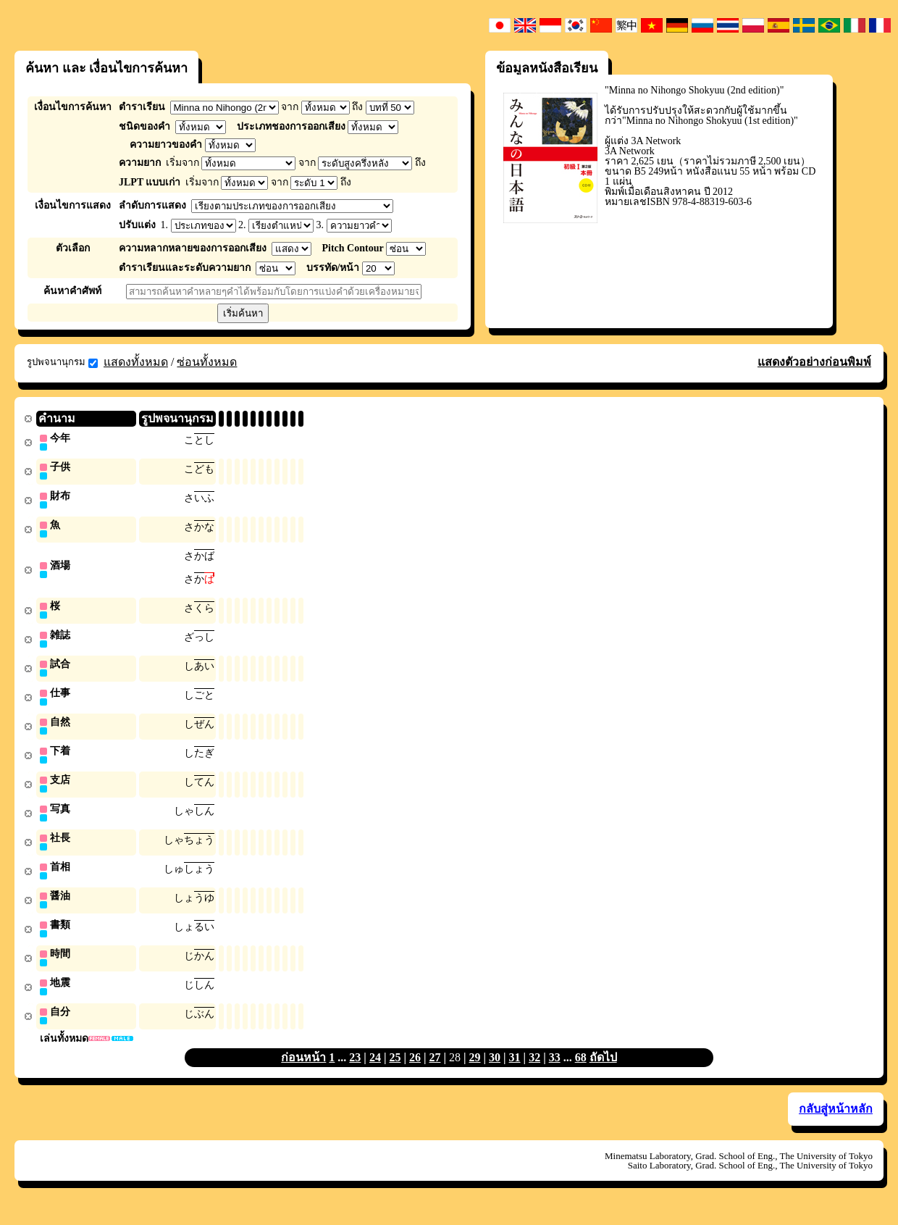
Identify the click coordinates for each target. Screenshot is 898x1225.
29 (475, 1072)
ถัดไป (603, 1072)
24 (375, 1072)
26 (415, 1072)
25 (394, 1072)
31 (515, 1072)
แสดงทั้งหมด (136, 362)
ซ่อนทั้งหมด (207, 362)
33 (555, 1072)
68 (581, 1072)
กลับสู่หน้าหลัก (836, 1124)
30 (494, 1072)
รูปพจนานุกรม (62, 362)
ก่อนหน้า (303, 1072)
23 (355, 1072)
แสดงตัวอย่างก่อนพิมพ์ (814, 362)
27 (434, 1072)
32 (534, 1072)
